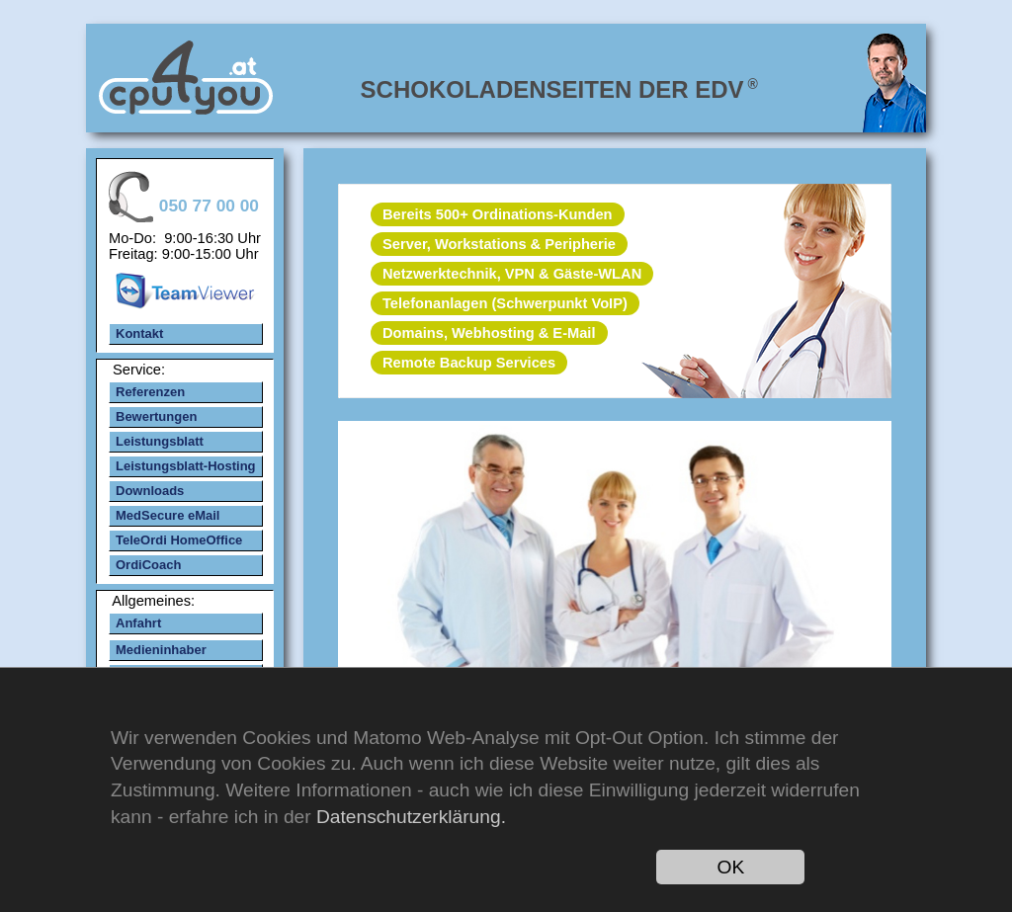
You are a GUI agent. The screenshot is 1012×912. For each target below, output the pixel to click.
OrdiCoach (148, 564)
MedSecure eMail (168, 515)
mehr (614, 568)
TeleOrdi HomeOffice (179, 540)
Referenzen (150, 391)
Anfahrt (138, 623)
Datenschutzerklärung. (411, 816)
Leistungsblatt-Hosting (186, 465)
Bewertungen (156, 416)
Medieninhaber (161, 649)
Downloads (150, 490)
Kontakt (139, 333)
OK (731, 867)
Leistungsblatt (160, 441)
